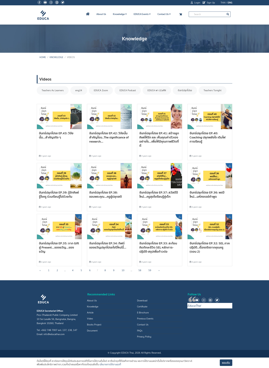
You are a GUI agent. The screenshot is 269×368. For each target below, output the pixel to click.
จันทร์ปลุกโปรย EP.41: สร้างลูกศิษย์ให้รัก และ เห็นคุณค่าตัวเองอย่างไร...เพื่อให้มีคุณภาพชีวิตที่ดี (159, 139)
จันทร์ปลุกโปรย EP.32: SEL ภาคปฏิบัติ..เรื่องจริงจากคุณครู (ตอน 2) (210, 247)
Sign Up (209, 2)
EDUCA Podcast (129, 90)
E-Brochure (143, 312)
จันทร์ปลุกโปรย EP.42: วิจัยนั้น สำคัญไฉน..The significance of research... (109, 137)
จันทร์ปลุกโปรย (186, 90)
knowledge (56, 57)
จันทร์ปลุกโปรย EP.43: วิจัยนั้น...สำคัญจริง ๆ (56, 135)
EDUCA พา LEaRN (158, 90)
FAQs (139, 330)
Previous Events (145, 318)
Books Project (94, 324)
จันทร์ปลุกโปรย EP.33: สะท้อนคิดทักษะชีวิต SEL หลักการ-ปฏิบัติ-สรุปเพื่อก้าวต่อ (158, 247)
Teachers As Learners (53, 90)
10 (123, 270)
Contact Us (164, 14)
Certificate (142, 306)
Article (90, 312)
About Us (101, 14)
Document (92, 330)
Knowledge (120, 14)
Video (90, 318)
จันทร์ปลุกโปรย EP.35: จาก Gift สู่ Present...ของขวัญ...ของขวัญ (59, 247)
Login (195, 2)
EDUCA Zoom (102, 90)
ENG (230, 2)
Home (42, 57)
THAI (223, 2)
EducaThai (194, 305)
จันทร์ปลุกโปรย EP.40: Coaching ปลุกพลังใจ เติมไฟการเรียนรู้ (207, 137)
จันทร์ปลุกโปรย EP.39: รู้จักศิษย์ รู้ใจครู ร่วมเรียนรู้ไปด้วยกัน (59, 194)
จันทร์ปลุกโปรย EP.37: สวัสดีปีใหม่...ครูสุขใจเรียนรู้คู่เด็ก (158, 194)
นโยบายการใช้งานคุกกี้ (110, 364)
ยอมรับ (226, 362)
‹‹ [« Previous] (40, 270)
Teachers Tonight (214, 90)
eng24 (79, 90)
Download (142, 300)
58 (139, 270)
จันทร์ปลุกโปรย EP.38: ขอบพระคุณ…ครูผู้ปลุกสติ (105, 194)
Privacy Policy (144, 336)
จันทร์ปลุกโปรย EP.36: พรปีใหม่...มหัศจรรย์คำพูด (207, 194)
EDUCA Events (142, 14)
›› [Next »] (159, 270)
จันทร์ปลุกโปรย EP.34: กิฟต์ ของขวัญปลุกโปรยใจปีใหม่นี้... (107, 245)
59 (149, 270)
